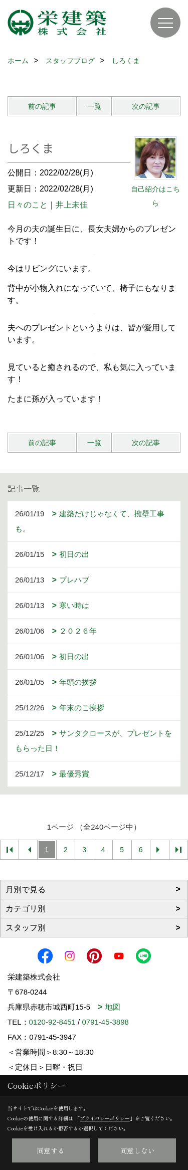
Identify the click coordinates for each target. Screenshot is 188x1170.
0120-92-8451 (52, 1022)
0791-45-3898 (105, 1022)
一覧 (94, 106)
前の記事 (42, 106)
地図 (112, 1007)
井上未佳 (72, 205)
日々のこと (28, 205)
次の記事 (146, 106)
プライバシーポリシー (105, 1118)
